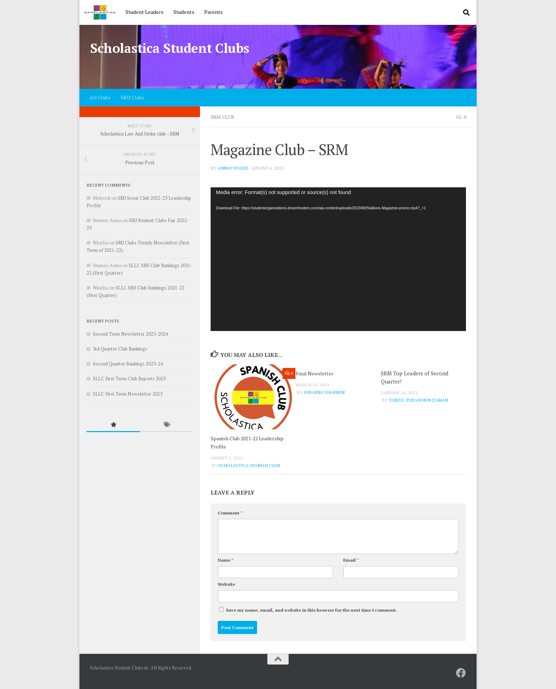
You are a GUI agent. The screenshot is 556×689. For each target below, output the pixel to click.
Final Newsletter (316, 373)
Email (351, 560)
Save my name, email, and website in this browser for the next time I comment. (311, 610)
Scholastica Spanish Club (249, 465)
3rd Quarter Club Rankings (120, 349)
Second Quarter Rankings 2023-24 (128, 363)
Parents (213, 12)
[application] (338, 259)
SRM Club (224, 117)
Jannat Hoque (234, 168)
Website (226, 584)
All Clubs (100, 97)
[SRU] (461, 673)
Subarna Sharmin (324, 392)
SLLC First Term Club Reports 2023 (129, 378)
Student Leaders (144, 12)
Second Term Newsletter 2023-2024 (130, 334)
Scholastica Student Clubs (169, 48)
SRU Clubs (132, 97)
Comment (230, 512)
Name (226, 560)
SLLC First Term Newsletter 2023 (127, 394)
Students (183, 12)
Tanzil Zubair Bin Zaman (418, 400)
